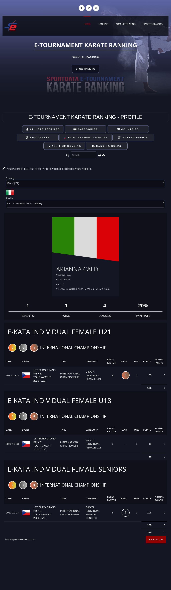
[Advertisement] (85, 565)
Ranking (103, 24)
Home (87, 24)
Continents (38, 137)
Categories (85, 129)
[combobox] (85, 184)
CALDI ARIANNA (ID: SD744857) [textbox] (24, 203)
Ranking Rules (106, 146)
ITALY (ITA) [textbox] (13, 183)
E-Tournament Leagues (85, 137)
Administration (126, 24)
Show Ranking (85, 69)
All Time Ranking (64, 146)
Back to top (156, 540)
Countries (128, 129)
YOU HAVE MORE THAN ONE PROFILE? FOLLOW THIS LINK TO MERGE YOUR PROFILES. (47, 169)
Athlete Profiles (43, 129)
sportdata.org (153, 24)
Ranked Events (133, 137)
